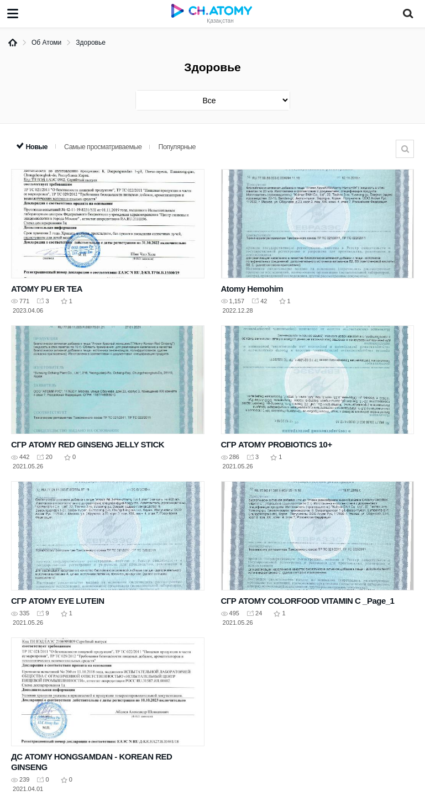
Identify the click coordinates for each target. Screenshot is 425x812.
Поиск (405, 149)
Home (12, 42)
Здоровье (91, 42)
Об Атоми (46, 42)
